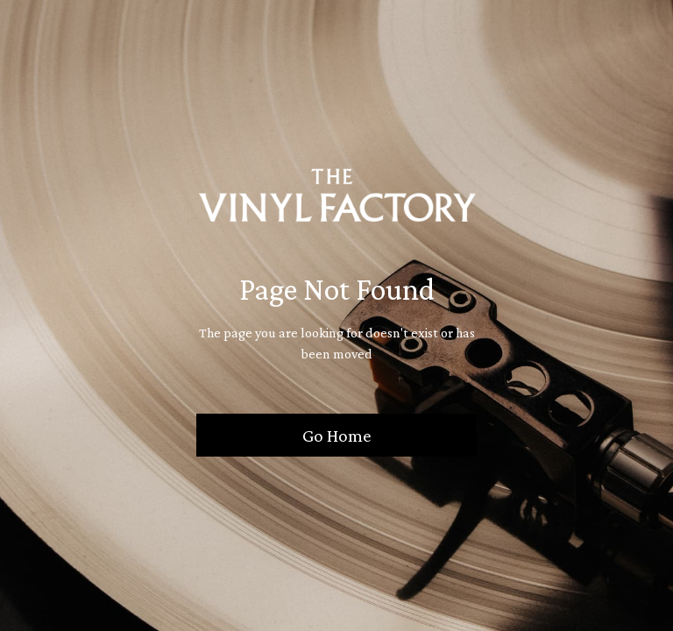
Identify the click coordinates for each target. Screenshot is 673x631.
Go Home (337, 435)
